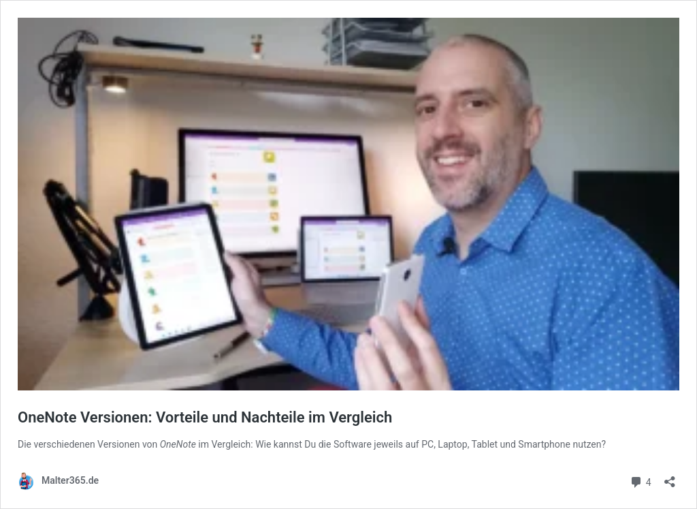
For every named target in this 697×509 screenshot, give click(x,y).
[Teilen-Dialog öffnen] (669, 477)
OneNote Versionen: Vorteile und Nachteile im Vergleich (205, 417)
